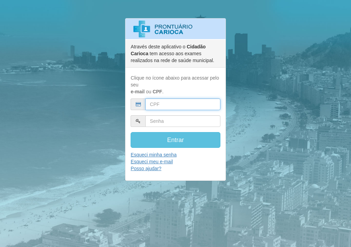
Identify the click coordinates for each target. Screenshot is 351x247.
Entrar (175, 140)
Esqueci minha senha (154, 154)
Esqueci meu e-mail (152, 161)
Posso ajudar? (146, 168)
